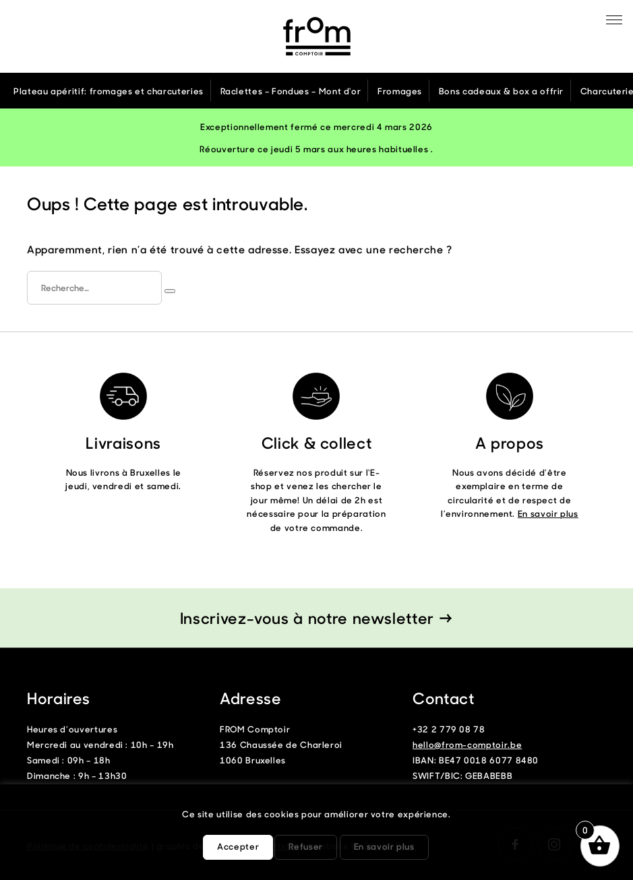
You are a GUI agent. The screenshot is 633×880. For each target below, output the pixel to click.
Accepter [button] (238, 846)
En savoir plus (548, 513)
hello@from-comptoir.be (467, 744)
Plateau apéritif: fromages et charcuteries (108, 90)
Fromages (400, 90)
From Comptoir (317, 36)
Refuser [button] (305, 846)
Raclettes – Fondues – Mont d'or (290, 90)
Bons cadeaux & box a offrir (501, 90)
